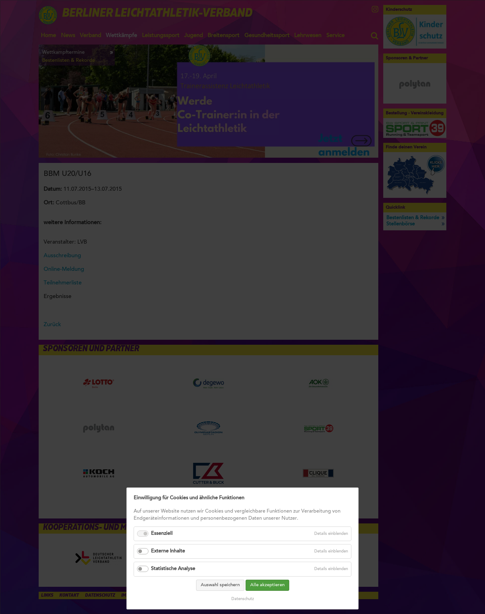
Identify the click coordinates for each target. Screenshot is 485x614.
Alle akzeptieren (267, 585)
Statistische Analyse (173, 568)
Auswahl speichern (220, 585)
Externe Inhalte (168, 551)
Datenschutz (242, 599)
